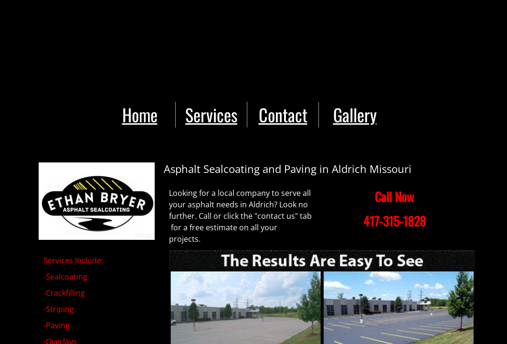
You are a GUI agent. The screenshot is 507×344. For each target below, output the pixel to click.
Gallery (355, 114)
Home (140, 114)
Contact (283, 114)
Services (211, 114)
